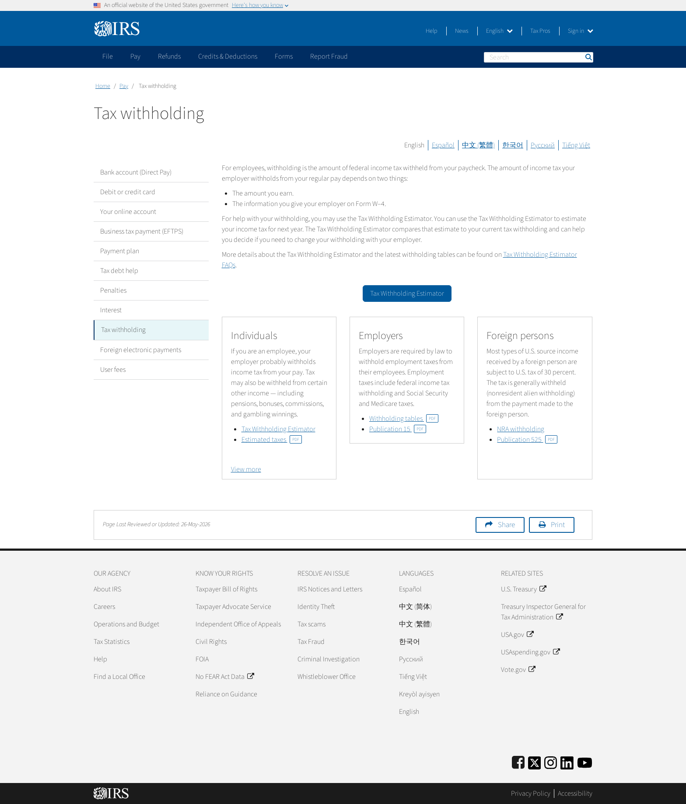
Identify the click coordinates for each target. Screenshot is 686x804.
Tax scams (312, 624)
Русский (543, 145)
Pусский (411, 659)
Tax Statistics (112, 642)
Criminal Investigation (329, 659)
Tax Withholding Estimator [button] (407, 293)
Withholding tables (403, 418)
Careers (104, 607)
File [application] (107, 56)
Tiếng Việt (576, 145)
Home (102, 86)
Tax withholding (123, 330)
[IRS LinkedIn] (567, 761)
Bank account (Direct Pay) (136, 172)
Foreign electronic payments (140, 349)
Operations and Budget (126, 624)
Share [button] (506, 525)
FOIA (202, 659)
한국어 (512, 145)
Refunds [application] (169, 56)
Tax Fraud (311, 642)
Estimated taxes (272, 439)
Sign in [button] (580, 31)
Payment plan (119, 251)
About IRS (107, 589)
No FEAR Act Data (225, 677)
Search (588, 57)
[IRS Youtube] (584, 761)
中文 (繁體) (478, 145)
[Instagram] (550, 761)
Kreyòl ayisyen (419, 694)
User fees (113, 369)
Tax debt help (119, 271)
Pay (123, 86)
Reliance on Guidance (226, 694)
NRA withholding (520, 429)
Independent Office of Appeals (238, 624)
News (462, 31)
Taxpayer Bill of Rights (226, 589)
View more (246, 469)
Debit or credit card (127, 192)
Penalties (113, 290)
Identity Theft (316, 607)
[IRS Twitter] (534, 761)
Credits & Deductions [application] (227, 56)
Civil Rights (211, 642)
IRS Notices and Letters (330, 589)
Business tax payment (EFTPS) (141, 231)
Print (558, 525)
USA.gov (517, 635)
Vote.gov (518, 670)
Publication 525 (527, 439)
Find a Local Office (119, 677)
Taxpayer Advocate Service (233, 607)
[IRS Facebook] (518, 761)
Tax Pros (540, 31)
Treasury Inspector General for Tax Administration (543, 612)
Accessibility (575, 793)
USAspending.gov (530, 652)
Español (443, 145)
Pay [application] (135, 56)
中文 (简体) (415, 607)
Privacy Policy (530, 793)
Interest (111, 310)
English (499, 31)
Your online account (128, 212)
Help (432, 31)
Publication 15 (397, 429)
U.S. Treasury (523, 589)
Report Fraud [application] (329, 56)
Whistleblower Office (327, 677)
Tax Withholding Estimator (278, 429)
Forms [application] (284, 56)
